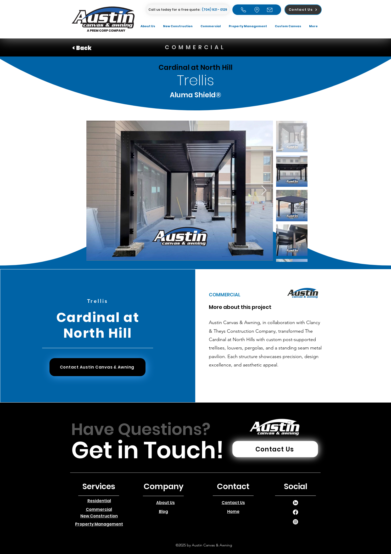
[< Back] (90, 48)
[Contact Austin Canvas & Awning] (97, 367)
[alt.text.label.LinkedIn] (295, 502)
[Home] (243, 10)
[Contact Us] (303, 9)
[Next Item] (264, 190)
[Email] (269, 10)
